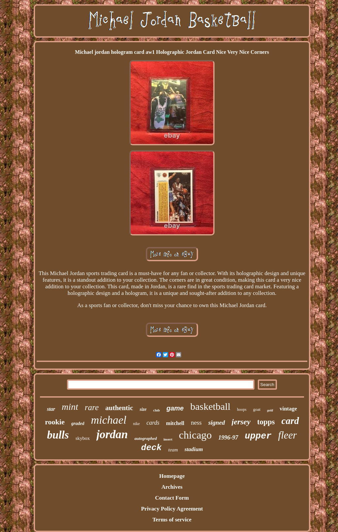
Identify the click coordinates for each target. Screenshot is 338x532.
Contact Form (172, 498)
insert (167, 439)
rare (92, 407)
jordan (112, 434)
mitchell (175, 423)
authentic (119, 408)
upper (258, 436)
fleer (287, 435)
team (173, 449)
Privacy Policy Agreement (172, 509)
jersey (241, 421)
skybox (83, 438)
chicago (195, 435)
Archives (172, 487)
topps (266, 422)
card (290, 420)
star (51, 409)
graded (77, 423)
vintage (288, 409)
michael (108, 420)
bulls (58, 435)
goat (256, 409)
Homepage (172, 476)
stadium (194, 449)
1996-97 (228, 437)
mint (70, 407)
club (156, 410)
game (175, 408)
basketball (210, 406)
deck (151, 448)
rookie (54, 422)
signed (216, 422)
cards (153, 422)
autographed (145, 438)
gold (270, 410)
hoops (242, 409)
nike (136, 423)
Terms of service (171, 519)
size (143, 409)
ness (196, 422)
